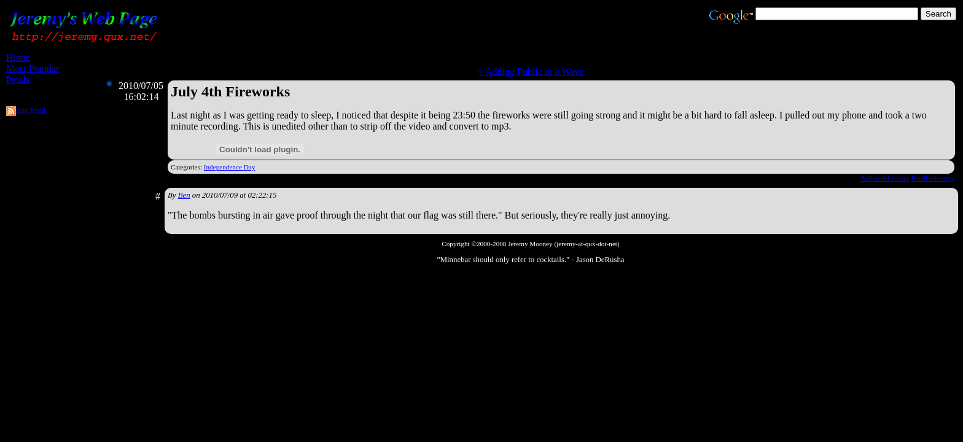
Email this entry (933, 178)
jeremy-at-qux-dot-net (586, 243)
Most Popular (33, 68)
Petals (17, 79)
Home (18, 57)
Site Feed (30, 110)
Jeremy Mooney (530, 243)
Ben (184, 195)
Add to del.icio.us (885, 178)
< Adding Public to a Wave (530, 71)
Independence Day (229, 167)
